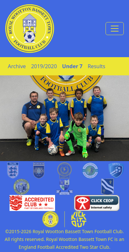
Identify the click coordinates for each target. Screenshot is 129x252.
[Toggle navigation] (115, 28)
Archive (17, 66)
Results (96, 66)
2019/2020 (44, 66)
